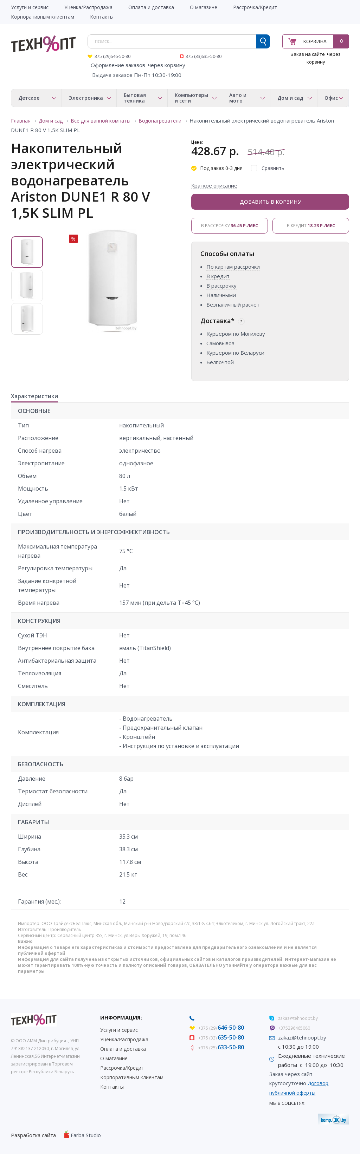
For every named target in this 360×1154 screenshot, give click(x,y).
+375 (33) (221, 1038)
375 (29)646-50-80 (112, 56)
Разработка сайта (33, 1135)
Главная (21, 120)
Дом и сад (51, 120)
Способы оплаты (227, 253)
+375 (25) (221, 1048)
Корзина (315, 41)
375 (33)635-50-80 (203, 56)
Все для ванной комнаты (100, 120)
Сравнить (273, 168)
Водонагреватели (160, 120)
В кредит (311, 226)
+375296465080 (294, 1028)
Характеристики (34, 396)
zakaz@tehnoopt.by (298, 1018)
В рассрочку (229, 226)
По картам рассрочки (233, 266)
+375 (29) (221, 1028)
